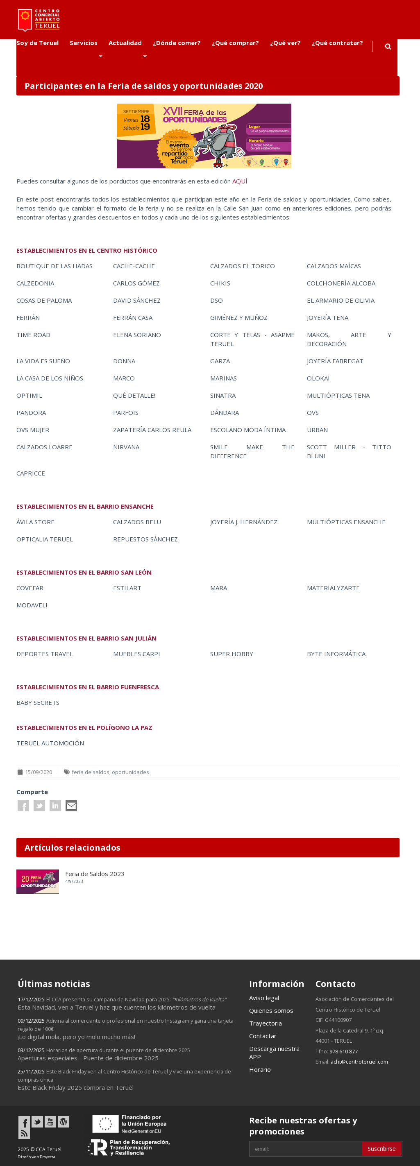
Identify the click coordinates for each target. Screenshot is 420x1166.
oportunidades (130, 772)
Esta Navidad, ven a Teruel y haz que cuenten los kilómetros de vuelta (122, 1003)
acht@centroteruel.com (359, 1061)
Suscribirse (382, 1148)
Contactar (263, 1036)
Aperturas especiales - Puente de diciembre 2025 (104, 1054)
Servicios (84, 42)
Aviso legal (264, 998)
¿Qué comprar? (235, 42)
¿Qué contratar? (337, 42)
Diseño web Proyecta (36, 1156)
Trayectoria (265, 1023)
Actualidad (125, 42)
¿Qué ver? (285, 42)
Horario (260, 1069)
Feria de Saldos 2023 (95, 873)
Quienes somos (271, 1010)
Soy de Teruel (37, 42)
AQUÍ (239, 181)
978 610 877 (343, 1051)
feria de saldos (90, 772)
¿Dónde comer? (177, 42)
